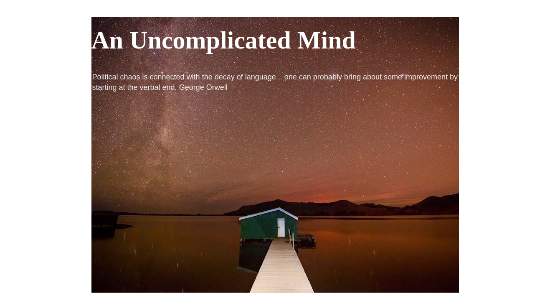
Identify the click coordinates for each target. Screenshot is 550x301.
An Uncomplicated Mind (223, 40)
